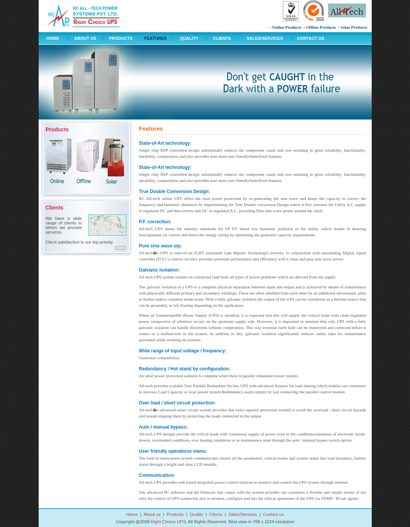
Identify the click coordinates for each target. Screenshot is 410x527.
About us (152, 514)
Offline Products (321, 27)
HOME (53, 38)
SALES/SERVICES (265, 38)
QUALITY (189, 38)
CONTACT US (310, 38)
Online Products (287, 27)
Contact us (273, 514)
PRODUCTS (121, 38)
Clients (215, 514)
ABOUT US (85, 38)
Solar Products (354, 27)
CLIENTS (222, 38)
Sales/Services (243, 514)
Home (132, 514)
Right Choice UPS (168, 521)
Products (175, 514)
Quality (196, 514)
